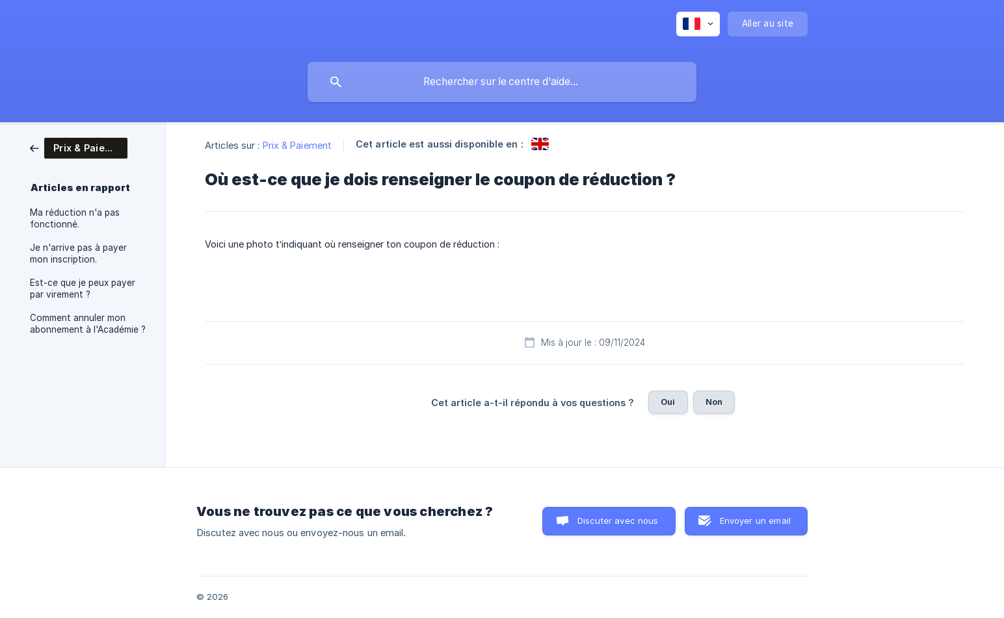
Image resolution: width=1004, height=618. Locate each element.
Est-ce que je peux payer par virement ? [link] (82, 288)
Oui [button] (668, 401)
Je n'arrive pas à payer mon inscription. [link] (78, 253)
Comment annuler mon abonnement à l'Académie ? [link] (88, 324)
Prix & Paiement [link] (297, 145)
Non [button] (714, 401)
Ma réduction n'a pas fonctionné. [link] (75, 218)
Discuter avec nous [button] (618, 520)
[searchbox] (502, 82)
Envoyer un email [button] (755, 520)
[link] (78, 147)
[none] (698, 24)
